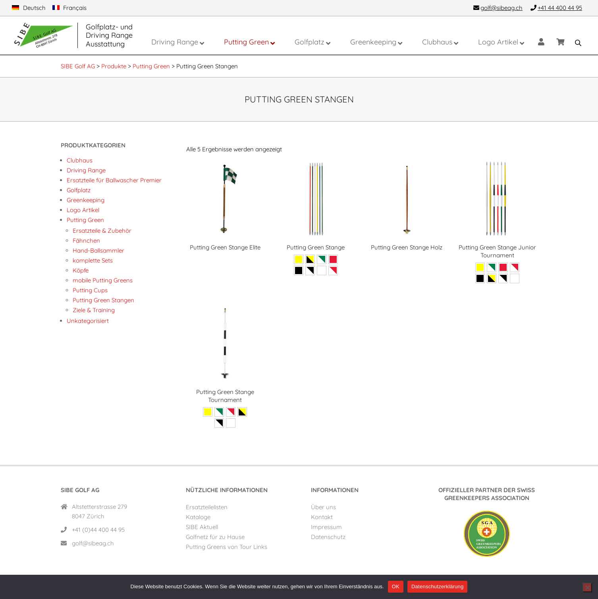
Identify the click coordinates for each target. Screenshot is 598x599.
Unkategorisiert (88, 321)
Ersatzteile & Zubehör (102, 230)
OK (395, 586)
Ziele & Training (94, 310)
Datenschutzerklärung (437, 586)
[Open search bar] (578, 42)
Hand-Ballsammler (98, 250)
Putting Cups (90, 290)
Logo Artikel (83, 210)
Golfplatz (79, 190)
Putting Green (85, 220)
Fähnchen (86, 240)
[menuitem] (29, 8)
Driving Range (86, 170)
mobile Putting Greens (103, 280)
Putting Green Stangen (103, 300)
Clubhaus (80, 160)
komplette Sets (93, 260)
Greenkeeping (85, 200)
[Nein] (587, 587)
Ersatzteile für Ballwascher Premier (114, 180)
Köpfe (81, 270)
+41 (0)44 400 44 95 (98, 529)
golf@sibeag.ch (93, 543)
